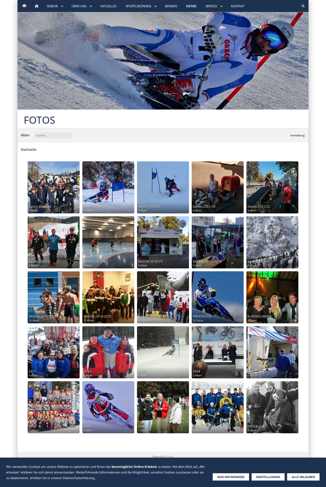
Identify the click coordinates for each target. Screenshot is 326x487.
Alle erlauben (303, 477)
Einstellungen (268, 477)
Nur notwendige (230, 477)
